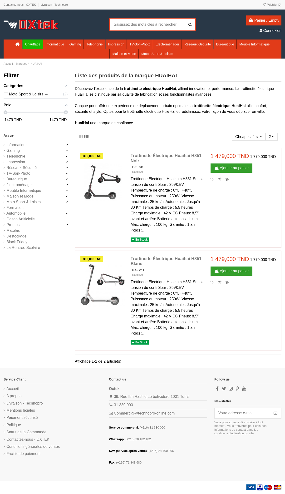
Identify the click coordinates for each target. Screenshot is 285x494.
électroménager (19, 185)
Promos (13, 225)
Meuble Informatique (23, 190)
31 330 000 (123, 405)
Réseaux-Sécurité (21, 168)
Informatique (17, 145)
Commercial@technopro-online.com (144, 413)
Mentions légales (20, 410)
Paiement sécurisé (22, 417)
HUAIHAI (137, 172)
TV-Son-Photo (18, 173)
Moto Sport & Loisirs (23, 202)
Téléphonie (15, 156)
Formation (15, 208)
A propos (13, 396)
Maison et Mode (20, 196)
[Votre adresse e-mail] (242, 413)
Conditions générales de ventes (33, 447)
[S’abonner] (275, 413)
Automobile (15, 213)
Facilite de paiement (23, 454)
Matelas (13, 230)
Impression (15, 162)
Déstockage (16, 236)
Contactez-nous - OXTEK (20, 4)
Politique (13, 425)
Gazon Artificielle (20, 219)
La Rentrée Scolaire (23, 248)
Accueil (9, 135)
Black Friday (16, 242)
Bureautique (16, 179)
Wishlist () (272, 4)
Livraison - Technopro (54, 4)
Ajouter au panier (231, 168)
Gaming (13, 150)
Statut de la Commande (26, 432)
